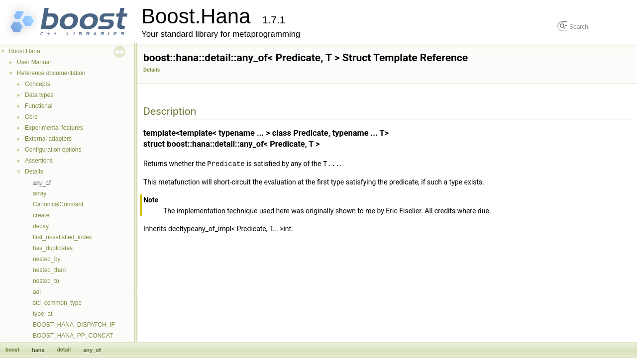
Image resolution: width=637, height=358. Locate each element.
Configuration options (53, 149)
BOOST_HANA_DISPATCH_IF (74, 324)
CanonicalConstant (58, 204)
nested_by (46, 259)
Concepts (37, 84)
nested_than (49, 270)
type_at (42, 313)
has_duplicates (53, 248)
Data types (39, 94)
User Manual (34, 62)
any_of (42, 182)
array (39, 193)
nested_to (46, 280)
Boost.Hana (24, 51)
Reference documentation (51, 73)
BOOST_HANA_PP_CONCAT (73, 335)
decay (41, 226)
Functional (38, 105)
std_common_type (57, 302)
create (41, 215)
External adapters (48, 138)
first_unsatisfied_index (62, 237)
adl (37, 291)
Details (34, 171)
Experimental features (54, 127)
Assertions (39, 160)
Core (31, 116)
